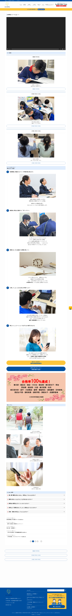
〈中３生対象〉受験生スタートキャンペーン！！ (36, 603)
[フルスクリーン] (64, 49)
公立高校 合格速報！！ (36, 607)
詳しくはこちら (41, 9)
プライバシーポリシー (50, 612)
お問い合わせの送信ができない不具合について (36, 598)
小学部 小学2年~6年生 (34, 612)
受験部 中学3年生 (19, 612)
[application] (36, 33)
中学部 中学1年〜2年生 (26, 612)
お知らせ (41, 612)
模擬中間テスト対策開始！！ (36, 594)
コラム (44, 612)
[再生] (7, 49)
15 (41, 541)
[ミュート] (62, 49)
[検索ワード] (56, 590)
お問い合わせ (57, 612)
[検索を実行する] (65, 590)
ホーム (14, 612)
